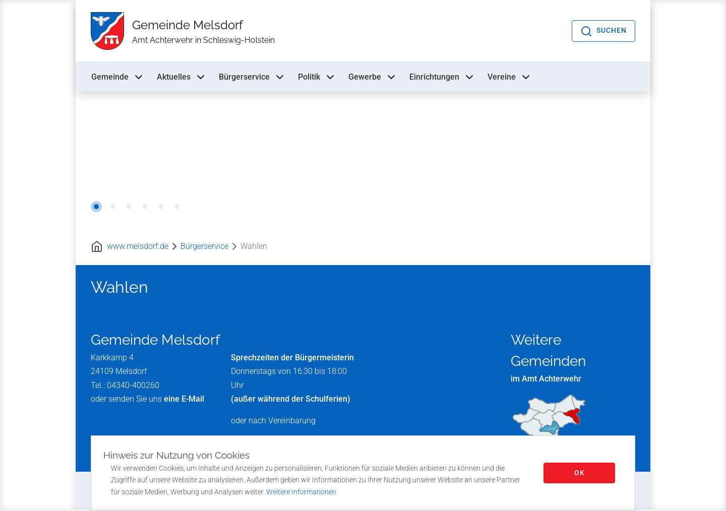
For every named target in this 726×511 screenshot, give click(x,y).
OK (579, 473)
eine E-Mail (184, 400)
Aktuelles (182, 78)
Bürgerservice (252, 78)
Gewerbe (372, 78)
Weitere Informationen (301, 492)
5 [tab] (160, 207)
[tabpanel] (363, 160)
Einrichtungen (442, 78)
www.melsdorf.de (137, 247)
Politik (317, 78)
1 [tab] (96, 207)
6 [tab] (176, 207)
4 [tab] (144, 207)
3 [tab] (128, 207)
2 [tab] (112, 207)
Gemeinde (118, 78)
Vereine (510, 78)
